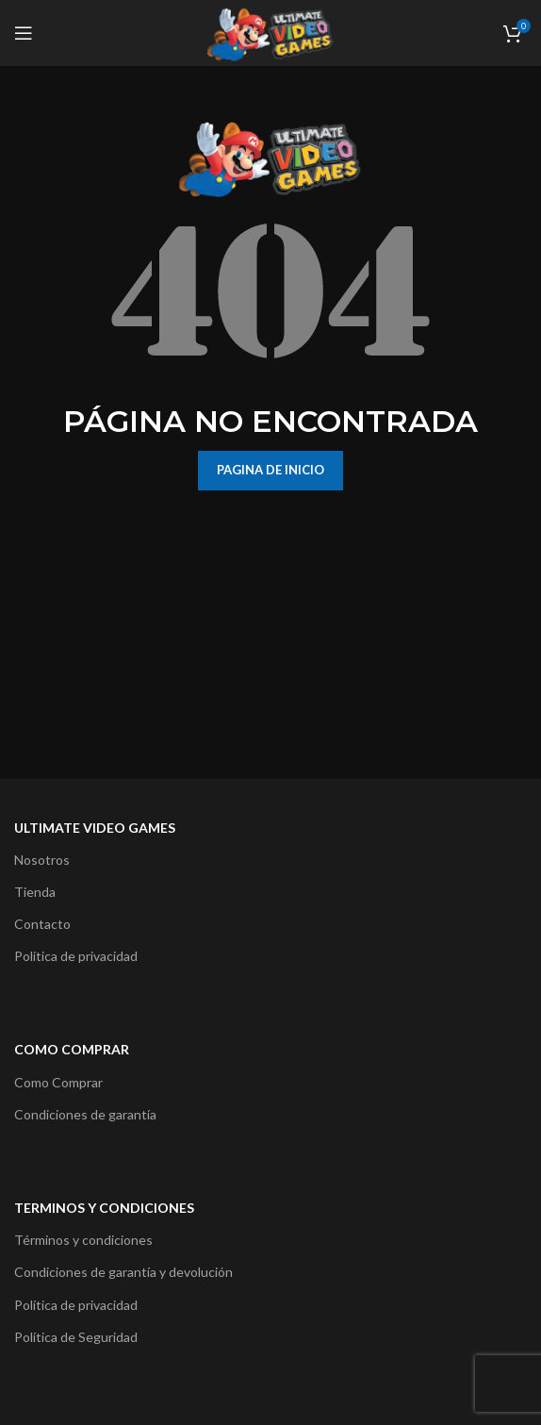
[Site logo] (270, 32)
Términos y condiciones (83, 1240)
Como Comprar (58, 1082)
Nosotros (42, 860)
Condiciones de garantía (85, 1114)
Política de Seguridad (76, 1337)
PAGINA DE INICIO (270, 469)
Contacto (42, 924)
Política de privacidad (76, 956)
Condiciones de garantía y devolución (123, 1272)
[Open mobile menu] (23, 33)
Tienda (35, 892)
